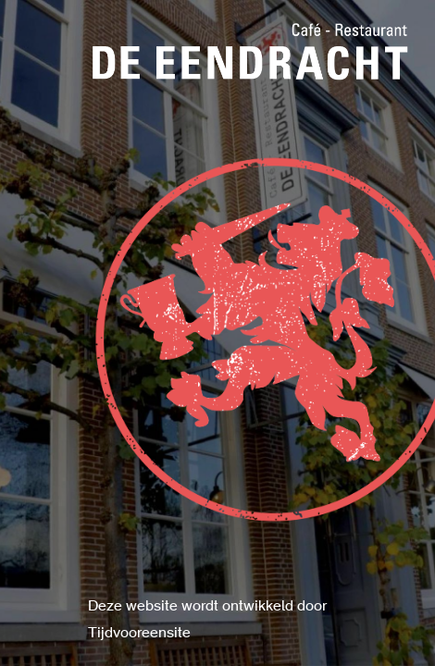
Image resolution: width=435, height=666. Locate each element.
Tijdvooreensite (139, 633)
